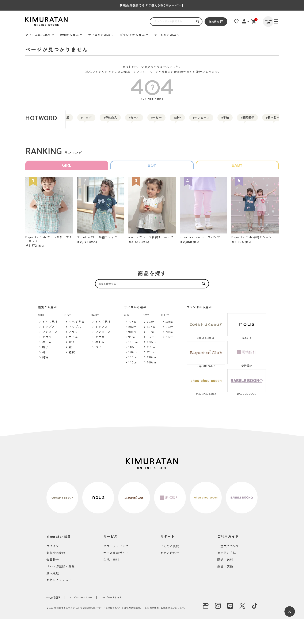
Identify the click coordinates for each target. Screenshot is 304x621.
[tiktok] (255, 608)
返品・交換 (225, 569)
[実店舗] (206, 608)
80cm (132, 329)
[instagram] (218, 608)
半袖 (284, 119)
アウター (48, 339)
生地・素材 (111, 562)
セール (161, 119)
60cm (169, 329)
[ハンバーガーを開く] (30, 21)
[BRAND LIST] (273, 21)
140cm (132, 364)
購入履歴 (52, 575)
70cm (132, 324)
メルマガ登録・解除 (60, 569)
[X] (242, 608)
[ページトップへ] (289, 611)
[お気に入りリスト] (240, 21)
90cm (132, 334)
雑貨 (45, 359)
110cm (132, 349)
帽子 (45, 349)
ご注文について (228, 548)
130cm (132, 359)
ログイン (52, 548)
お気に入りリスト (59, 582)
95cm (132, 339)
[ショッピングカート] (258, 21)
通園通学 (18, 119)
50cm (169, 324)
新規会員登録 (55, 555)
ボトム (47, 344)
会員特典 (52, 562)
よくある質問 (169, 548)
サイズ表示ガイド (116, 555)
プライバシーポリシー (89, 599)
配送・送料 (225, 562)
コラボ (97, 119)
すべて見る (50, 324)
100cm (133, 344)
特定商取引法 (55, 599)
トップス (48, 329)
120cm (132, 354)
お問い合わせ (169, 555)
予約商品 (129, 119)
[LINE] (230, 608)
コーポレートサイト (128, 599)
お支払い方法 (226, 555)
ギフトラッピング (116, 548)
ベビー (191, 119)
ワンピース (251, 119)
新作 (219, 119)
